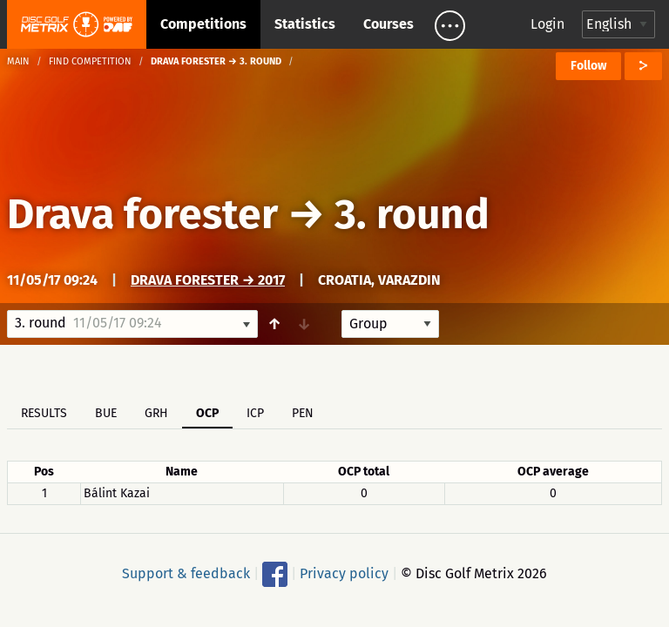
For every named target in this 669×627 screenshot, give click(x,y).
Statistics (304, 24)
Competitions (203, 24)
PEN (303, 413)
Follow (588, 65)
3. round (412, 214)
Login (547, 24)
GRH (156, 413)
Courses (388, 24)
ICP (255, 413)
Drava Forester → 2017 (208, 280)
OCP (207, 413)
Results (44, 413)
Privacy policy (344, 573)
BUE (106, 413)
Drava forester (142, 214)
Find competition (90, 61)
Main (18, 61)
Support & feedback (186, 573)
